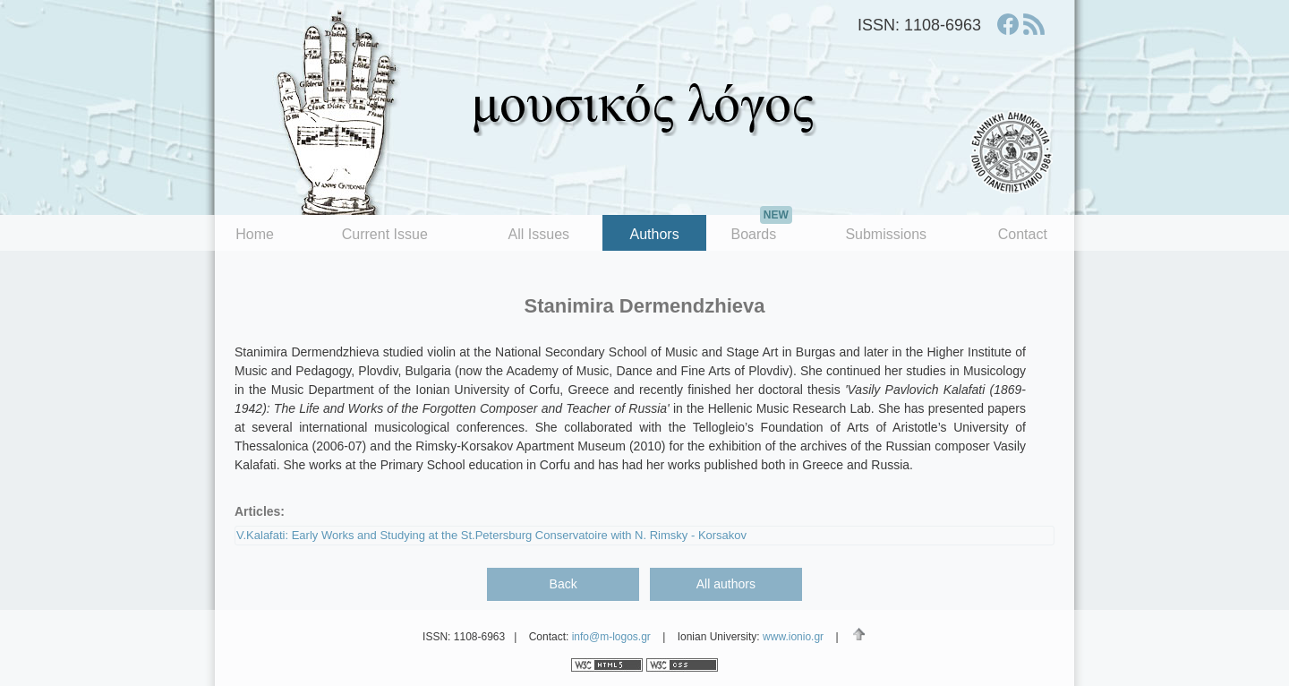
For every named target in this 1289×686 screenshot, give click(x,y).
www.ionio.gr (793, 636)
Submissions (885, 234)
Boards (760, 228)
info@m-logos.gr (611, 636)
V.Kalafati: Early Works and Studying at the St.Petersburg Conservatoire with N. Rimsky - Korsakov (491, 535)
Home (254, 234)
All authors (725, 584)
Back (563, 584)
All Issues (538, 234)
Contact (1022, 234)
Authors (654, 234)
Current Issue (385, 234)
